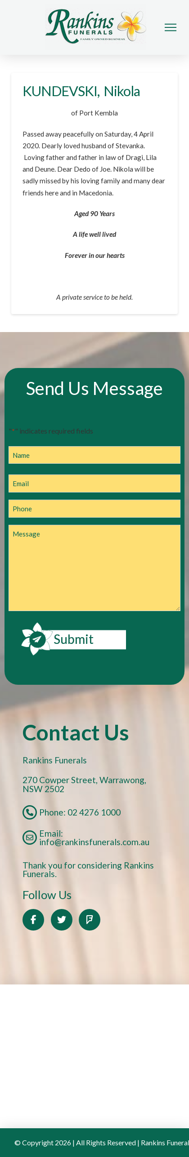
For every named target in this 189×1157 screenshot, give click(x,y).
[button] (170, 27)
